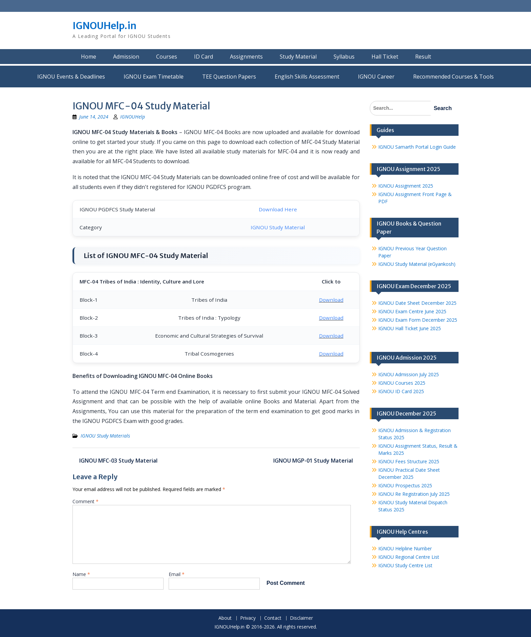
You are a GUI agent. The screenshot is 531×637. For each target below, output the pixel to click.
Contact (272, 618)
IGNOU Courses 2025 (401, 383)
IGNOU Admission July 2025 (408, 374)
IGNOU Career (376, 76)
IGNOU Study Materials (105, 435)
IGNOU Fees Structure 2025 (408, 461)
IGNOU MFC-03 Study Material (118, 460)
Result (423, 56)
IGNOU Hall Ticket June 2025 (409, 328)
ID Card (203, 56)
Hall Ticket (384, 56)
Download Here (278, 209)
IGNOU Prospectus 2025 (405, 485)
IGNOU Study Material (278, 227)
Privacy (248, 618)
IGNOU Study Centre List (405, 565)
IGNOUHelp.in (104, 26)
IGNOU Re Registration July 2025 (414, 494)
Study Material (298, 56)
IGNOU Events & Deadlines (71, 76)
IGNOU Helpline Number (405, 548)
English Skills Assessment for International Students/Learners (307, 76)
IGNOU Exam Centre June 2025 (412, 311)
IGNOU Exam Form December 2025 (417, 320)
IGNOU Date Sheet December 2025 (417, 303)
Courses (166, 56)
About (225, 618)
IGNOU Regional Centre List (408, 557)
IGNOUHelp (132, 116)
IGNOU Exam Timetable (154, 76)
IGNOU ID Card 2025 (401, 391)
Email (177, 574)
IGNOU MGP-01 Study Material (313, 460)
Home (88, 56)
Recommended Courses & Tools (453, 76)
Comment (85, 501)
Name (81, 574)
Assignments (246, 56)
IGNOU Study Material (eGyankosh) (416, 264)
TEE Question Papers (229, 76)
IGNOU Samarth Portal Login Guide (417, 147)
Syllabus (344, 56)
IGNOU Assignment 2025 (405, 186)
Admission (126, 56)
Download (331, 299)
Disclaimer (301, 618)
